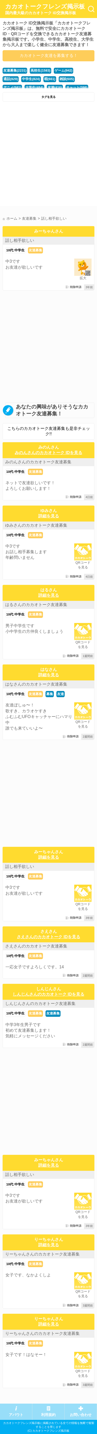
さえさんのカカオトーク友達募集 (36, 946)
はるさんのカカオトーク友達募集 (36, 604)
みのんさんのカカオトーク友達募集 (38, 462)
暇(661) (49, 79)
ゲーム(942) (63, 70)
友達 (60, 694)
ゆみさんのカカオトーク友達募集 (36, 525)
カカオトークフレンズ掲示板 (45, 9)
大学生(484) (34, 87)
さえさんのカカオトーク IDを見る (48, 937)
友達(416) (55, 87)
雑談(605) (66, 79)
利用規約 (48, 1415)
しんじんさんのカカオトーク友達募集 (40, 1003)
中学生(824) (31, 79)
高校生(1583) (40, 70)
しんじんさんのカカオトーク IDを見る (48, 994)
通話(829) (10, 79)
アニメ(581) (12, 87)
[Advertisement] (48, 155)
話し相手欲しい (19, 240)
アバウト (16, 1415)
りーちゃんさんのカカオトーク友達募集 (42, 1254)
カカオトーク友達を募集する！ (49, 55)
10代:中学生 (15, 250)
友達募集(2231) (14, 70)
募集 (49, 694)
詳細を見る (48, 516)
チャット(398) (76, 87)
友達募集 (35, 250)
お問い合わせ (81, 1415)
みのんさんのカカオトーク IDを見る (48, 452)
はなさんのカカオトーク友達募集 (36, 684)
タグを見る (48, 96)
